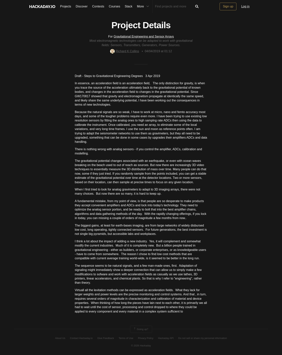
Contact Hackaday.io (81, 338)
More (144, 6)
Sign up (228, 6)
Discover (82, 6)
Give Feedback (105, 338)
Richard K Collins (124, 51)
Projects (65, 6)
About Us (60, 338)
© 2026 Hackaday (141, 345)
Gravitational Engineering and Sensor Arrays (144, 36)
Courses (114, 6)
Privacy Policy (145, 338)
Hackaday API (166, 338)
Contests (98, 6)
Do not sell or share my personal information (202, 338)
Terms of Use (126, 338)
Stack (128, 6)
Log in (245, 6)
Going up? (140, 329)
